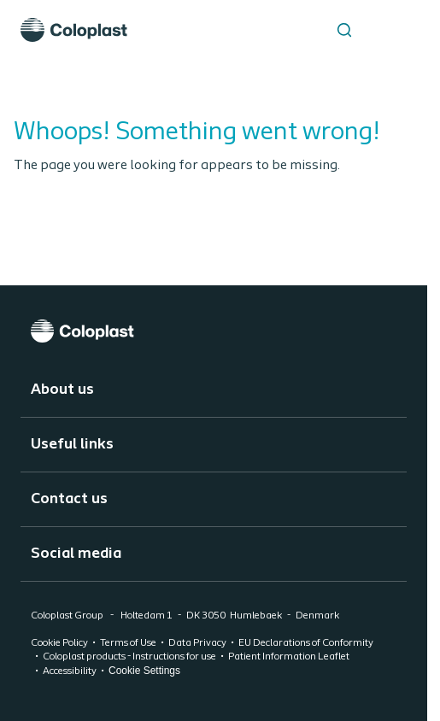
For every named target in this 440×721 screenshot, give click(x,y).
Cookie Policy (59, 643)
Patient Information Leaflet (288, 657)
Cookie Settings (144, 671)
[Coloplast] (214, 331)
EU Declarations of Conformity (305, 643)
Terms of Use (128, 643)
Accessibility (70, 671)
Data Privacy (197, 643)
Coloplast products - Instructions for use (129, 657)
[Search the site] (344, 30)
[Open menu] (387, 30)
